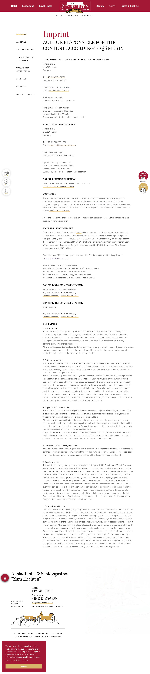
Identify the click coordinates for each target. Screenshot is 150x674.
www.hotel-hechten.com (59, 90)
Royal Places (45, 5)
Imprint (21, 34)
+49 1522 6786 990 (46, 598)
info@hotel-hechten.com (59, 87)
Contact (21, 86)
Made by (55, 669)
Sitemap (21, 79)
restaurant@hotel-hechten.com (62, 145)
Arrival (21, 42)
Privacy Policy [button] (22, 660)
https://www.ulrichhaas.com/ (56, 258)
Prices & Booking (130, 5)
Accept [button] (24, 666)
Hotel (14, 5)
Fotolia (78, 233)
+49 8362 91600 (45, 591)
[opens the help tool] (5, 578)
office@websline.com (70, 296)
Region (100, 5)
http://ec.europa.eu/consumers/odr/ (58, 187)
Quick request (25, 94)
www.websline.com (51, 296)
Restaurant (28, 5)
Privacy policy (25, 49)
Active (112, 5)
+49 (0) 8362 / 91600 (56, 77)
